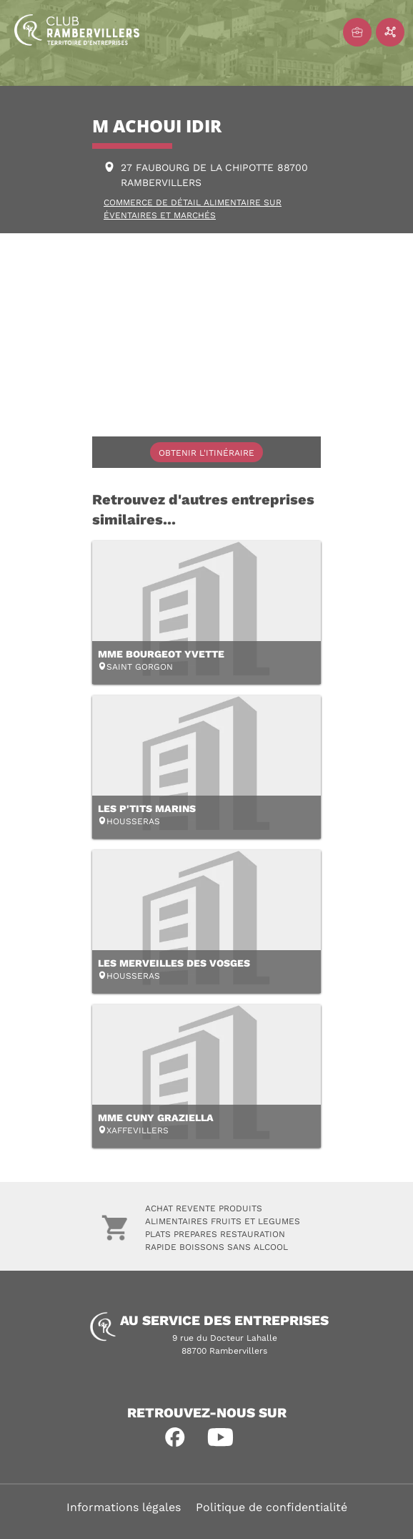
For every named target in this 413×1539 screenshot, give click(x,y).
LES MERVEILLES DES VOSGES (174, 963)
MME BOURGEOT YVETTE (161, 654)
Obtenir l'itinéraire (206, 453)
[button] (175, 1437)
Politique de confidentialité (271, 1507)
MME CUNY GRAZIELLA (156, 1117)
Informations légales (123, 1507)
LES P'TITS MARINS (147, 808)
